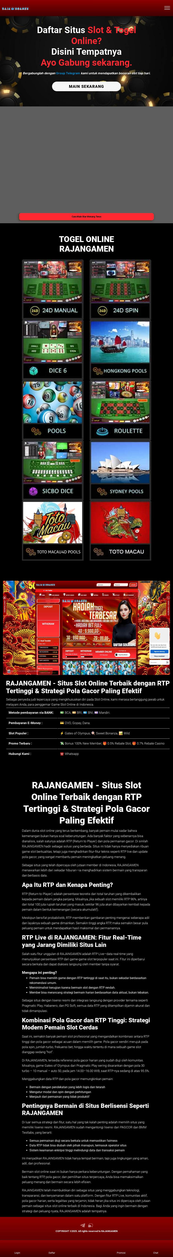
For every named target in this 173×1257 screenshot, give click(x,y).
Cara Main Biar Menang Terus (86, 216)
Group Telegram (68, 73)
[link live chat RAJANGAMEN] (90, 1226)
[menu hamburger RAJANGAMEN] (167, 8)
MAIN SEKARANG (86, 86)
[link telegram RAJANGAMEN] (82, 1226)
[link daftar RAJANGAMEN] (52, 1248)
